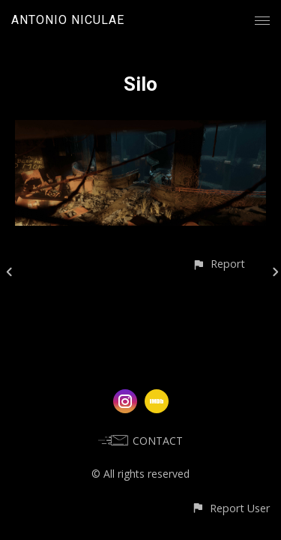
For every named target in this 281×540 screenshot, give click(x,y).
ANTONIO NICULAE (67, 20)
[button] (218, 263)
